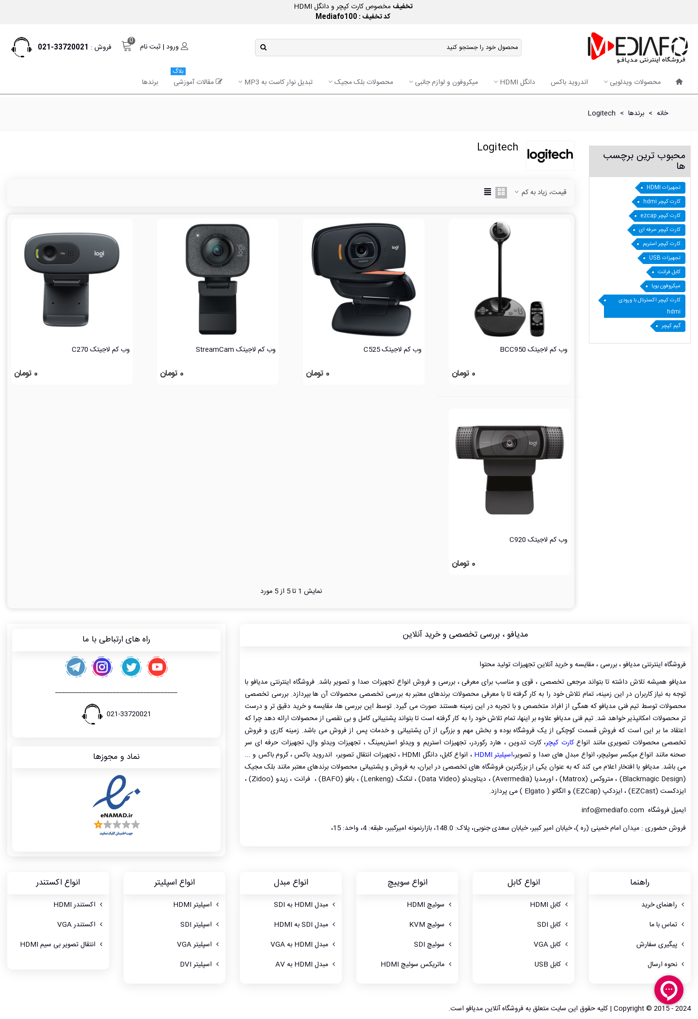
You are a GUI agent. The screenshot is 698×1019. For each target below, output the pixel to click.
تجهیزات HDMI (664, 187)
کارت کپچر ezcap (660, 216)
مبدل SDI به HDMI (305, 925)
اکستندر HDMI (78, 905)
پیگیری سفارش (661, 945)
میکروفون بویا (666, 286)
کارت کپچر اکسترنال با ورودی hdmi (650, 306)
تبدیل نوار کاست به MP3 (278, 82)
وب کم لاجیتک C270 (101, 350)
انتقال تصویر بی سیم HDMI (62, 945)
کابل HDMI (550, 905)
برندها (150, 82)
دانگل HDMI (517, 82)
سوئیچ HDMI (430, 905)
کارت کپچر (560, 743)
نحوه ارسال (667, 964)
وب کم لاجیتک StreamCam (236, 350)
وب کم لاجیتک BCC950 (534, 350)
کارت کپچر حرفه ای (660, 230)
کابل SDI (553, 925)
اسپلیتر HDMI (493, 755)
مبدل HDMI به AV (306, 964)
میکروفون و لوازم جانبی (446, 82)
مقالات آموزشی (196, 79)
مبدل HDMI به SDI (305, 905)
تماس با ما (668, 925)
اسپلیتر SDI (200, 925)
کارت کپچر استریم (662, 244)
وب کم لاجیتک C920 (538, 540)
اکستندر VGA (80, 925)
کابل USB (552, 964)
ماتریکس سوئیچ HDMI (417, 964)
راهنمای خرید (663, 905)
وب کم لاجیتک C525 (393, 350)
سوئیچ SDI (433, 945)
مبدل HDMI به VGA (303, 945)
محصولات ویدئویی (635, 82)
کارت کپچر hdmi (662, 201)
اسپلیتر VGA (199, 945)
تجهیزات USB (665, 258)
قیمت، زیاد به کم (540, 193)
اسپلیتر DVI (200, 964)
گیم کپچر (671, 326)
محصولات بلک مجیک (363, 82)
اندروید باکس (569, 82)
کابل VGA (552, 945)
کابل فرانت (669, 272)
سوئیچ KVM (431, 925)
